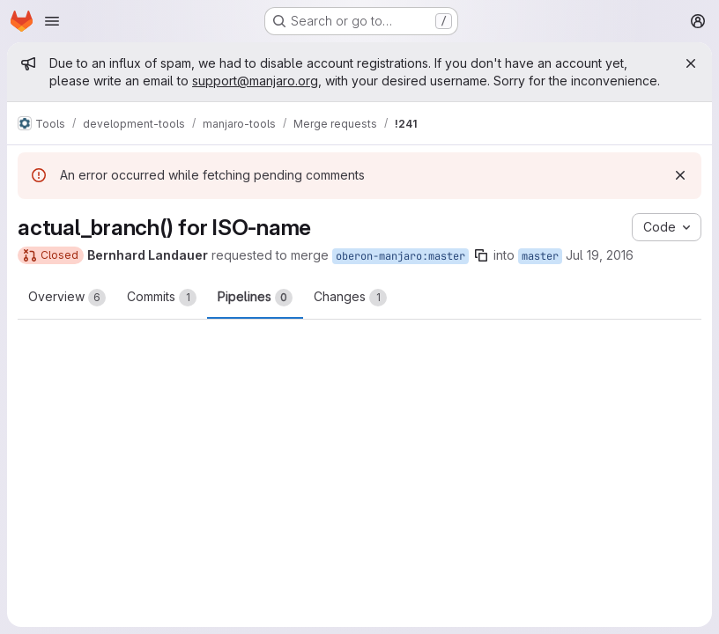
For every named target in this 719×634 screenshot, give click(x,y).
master (540, 256)
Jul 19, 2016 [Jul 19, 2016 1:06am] (600, 254)
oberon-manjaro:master (400, 256)
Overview (67, 297)
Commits (161, 297)
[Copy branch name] (481, 255)
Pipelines (255, 297)
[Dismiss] (680, 175)
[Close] (690, 63)
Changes (350, 297)
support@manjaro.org (255, 80)
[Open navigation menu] (52, 21)
